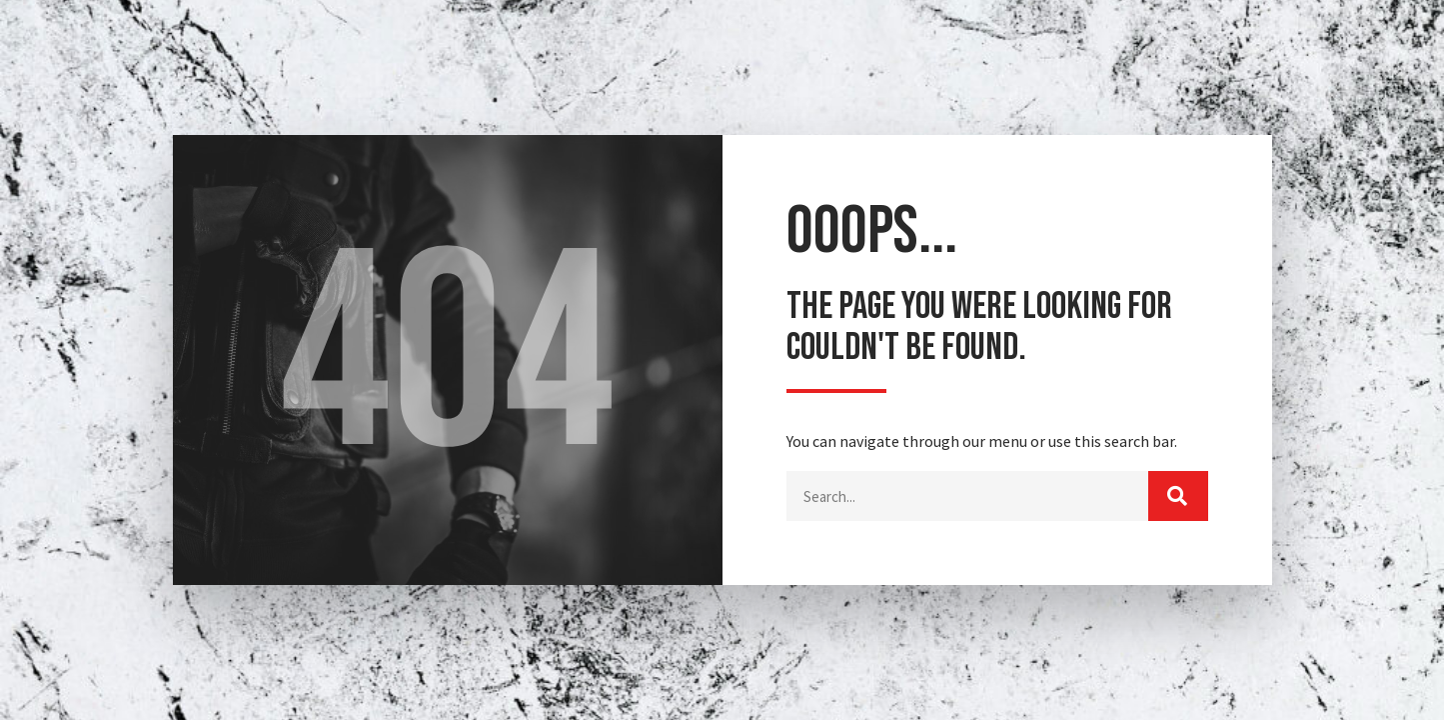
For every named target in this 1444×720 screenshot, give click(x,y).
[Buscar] (1178, 496)
